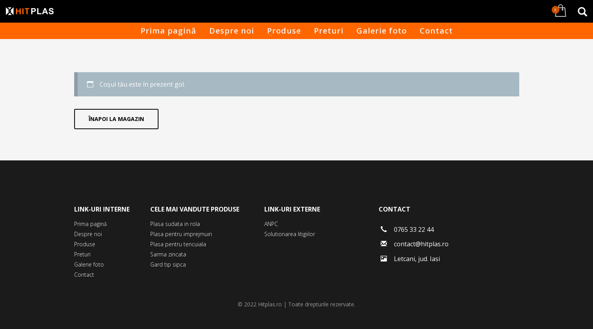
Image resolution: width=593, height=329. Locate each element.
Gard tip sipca (168, 264)
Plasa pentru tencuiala (178, 244)
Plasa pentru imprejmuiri (181, 234)
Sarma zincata (168, 254)
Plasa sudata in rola (175, 224)
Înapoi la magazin (116, 119)
